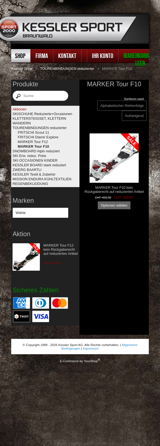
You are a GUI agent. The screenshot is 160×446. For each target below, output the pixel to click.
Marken (23, 200)
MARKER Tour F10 (33, 146)
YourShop (91, 361)
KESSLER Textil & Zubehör (34, 174)
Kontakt (67, 55)
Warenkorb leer (136, 59)
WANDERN (22, 123)
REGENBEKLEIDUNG (30, 183)
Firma (41, 55)
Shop (20, 55)
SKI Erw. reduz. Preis (29, 156)
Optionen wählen (114, 205)
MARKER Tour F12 (33, 142)
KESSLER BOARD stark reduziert (39, 165)
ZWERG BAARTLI (27, 169)
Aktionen (19, 109)
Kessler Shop (21, 69)
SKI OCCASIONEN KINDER (35, 160)
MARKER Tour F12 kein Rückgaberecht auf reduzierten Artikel (60, 249)
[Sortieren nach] (134, 116)
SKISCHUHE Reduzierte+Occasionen (42, 114)
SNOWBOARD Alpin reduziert (36, 151)
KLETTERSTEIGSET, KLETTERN (39, 118)
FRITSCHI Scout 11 (33, 132)
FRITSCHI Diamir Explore (38, 137)
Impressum (91, 348)
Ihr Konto (102, 55)
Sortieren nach (134, 99)
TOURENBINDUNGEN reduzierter (67, 69)
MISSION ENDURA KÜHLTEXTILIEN (42, 179)
